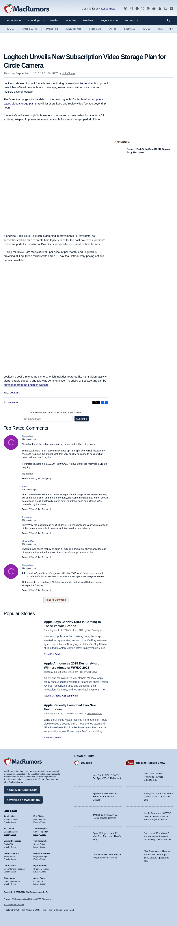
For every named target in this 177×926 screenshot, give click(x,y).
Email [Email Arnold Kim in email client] (6, 822)
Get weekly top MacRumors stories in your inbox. (56, 412)
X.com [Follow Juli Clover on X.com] (13, 834)
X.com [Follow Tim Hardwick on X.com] (43, 847)
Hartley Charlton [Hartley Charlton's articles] (11, 853)
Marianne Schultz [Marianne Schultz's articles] (41, 853)
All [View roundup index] (171, 28)
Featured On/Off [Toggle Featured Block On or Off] (12, 910)
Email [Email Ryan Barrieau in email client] (36, 872)
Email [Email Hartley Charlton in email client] (6, 859)
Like (38, 478)
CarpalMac (28, 436)
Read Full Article (52, 654)
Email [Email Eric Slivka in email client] (36, 822)
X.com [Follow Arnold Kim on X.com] (13, 822)
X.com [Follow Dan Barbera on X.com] (13, 872)
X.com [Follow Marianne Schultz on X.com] (43, 859)
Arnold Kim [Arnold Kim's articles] (9, 816)
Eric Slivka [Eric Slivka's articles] (38, 816)
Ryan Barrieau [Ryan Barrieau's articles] (40, 866)
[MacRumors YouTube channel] (154, 9)
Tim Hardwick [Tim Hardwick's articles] (39, 841)
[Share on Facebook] (104, 402)
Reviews (88, 20)
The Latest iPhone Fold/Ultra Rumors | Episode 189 (154, 776)
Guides (54, 20)
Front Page (14, 20)
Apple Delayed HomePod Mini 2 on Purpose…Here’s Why (107, 836)
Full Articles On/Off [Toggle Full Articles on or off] (30, 910)
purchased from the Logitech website (26, 384)
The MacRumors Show (150, 762)
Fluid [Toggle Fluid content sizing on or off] (44, 910)
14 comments (11, 402)
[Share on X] (96, 402)
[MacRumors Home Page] (26, 9)
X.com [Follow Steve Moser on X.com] (13, 884)
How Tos (71, 20)
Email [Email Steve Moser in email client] (6, 884)
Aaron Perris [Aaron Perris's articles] (39, 878)
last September (83, 83)
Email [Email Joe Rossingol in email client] (36, 834)
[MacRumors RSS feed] (165, 9)
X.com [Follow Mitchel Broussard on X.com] (13, 847)
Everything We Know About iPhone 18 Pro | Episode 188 (158, 796)
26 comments (70, 695)
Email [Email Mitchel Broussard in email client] (6, 847)
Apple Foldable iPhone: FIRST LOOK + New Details (105, 796)
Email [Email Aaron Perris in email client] (36, 884)
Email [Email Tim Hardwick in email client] (36, 847)
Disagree (46, 478)
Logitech (15, 392)
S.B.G (25, 486)
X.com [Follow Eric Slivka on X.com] (43, 822)
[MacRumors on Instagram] (131, 9)
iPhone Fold (52, 28)
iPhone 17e (95, 28)
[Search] (170, 20)
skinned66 (28, 541)
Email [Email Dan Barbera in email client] (6, 872)
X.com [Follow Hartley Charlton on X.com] (13, 859)
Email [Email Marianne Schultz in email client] (36, 859)
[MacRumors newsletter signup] (171, 9)
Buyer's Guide (109, 20)
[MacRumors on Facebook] (137, 9)
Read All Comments (55, 599)
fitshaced (27, 517)
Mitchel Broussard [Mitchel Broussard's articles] (12, 841)
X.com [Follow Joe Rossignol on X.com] (43, 834)
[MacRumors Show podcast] (125, 9)
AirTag (112, 28)
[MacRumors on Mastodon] (148, 9)
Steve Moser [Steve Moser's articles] (10, 878)
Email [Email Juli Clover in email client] (6, 834)
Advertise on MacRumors (23, 799)
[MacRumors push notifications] (160, 9)
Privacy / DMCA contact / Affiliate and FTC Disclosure (27, 899)
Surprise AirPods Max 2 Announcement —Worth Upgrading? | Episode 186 (158, 836)
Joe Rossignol (94, 630)
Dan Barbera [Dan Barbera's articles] (10, 866)
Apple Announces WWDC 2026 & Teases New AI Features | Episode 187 (157, 816)
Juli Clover (68, 73)
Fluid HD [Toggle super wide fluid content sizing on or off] (51, 910)
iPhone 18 (129, 28)
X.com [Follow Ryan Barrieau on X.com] (43, 872)
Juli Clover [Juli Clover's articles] (9, 829)
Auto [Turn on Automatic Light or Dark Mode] (60, 910)
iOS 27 (10, 28)
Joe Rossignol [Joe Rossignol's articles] (40, 829)
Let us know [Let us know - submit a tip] (108, 8)
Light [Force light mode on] (66, 910)
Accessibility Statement (14, 904)
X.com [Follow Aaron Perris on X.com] (43, 884)
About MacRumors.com (22, 789)
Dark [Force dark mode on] (72, 910)
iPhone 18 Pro (30, 28)
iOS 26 (146, 28)
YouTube (86, 762)
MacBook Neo (73, 28)
